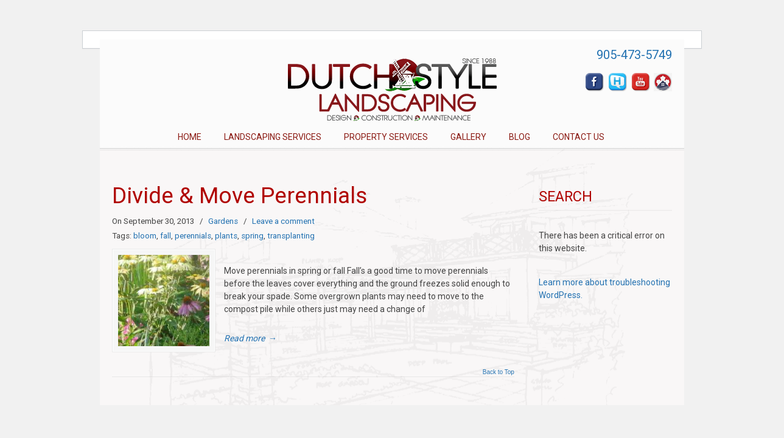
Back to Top (498, 372)
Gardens (223, 221)
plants (226, 235)
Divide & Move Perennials (239, 195)
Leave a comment (283, 221)
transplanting (291, 235)
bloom (144, 235)
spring (252, 235)
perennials (193, 235)
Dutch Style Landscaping (392, 89)
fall (165, 235)
